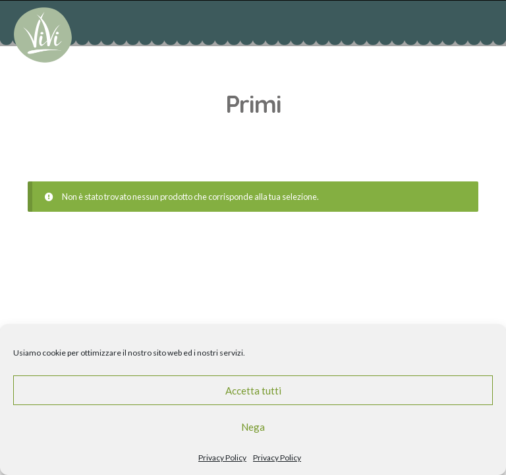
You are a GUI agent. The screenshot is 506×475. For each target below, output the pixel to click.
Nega (253, 427)
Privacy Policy (222, 457)
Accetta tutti (253, 390)
